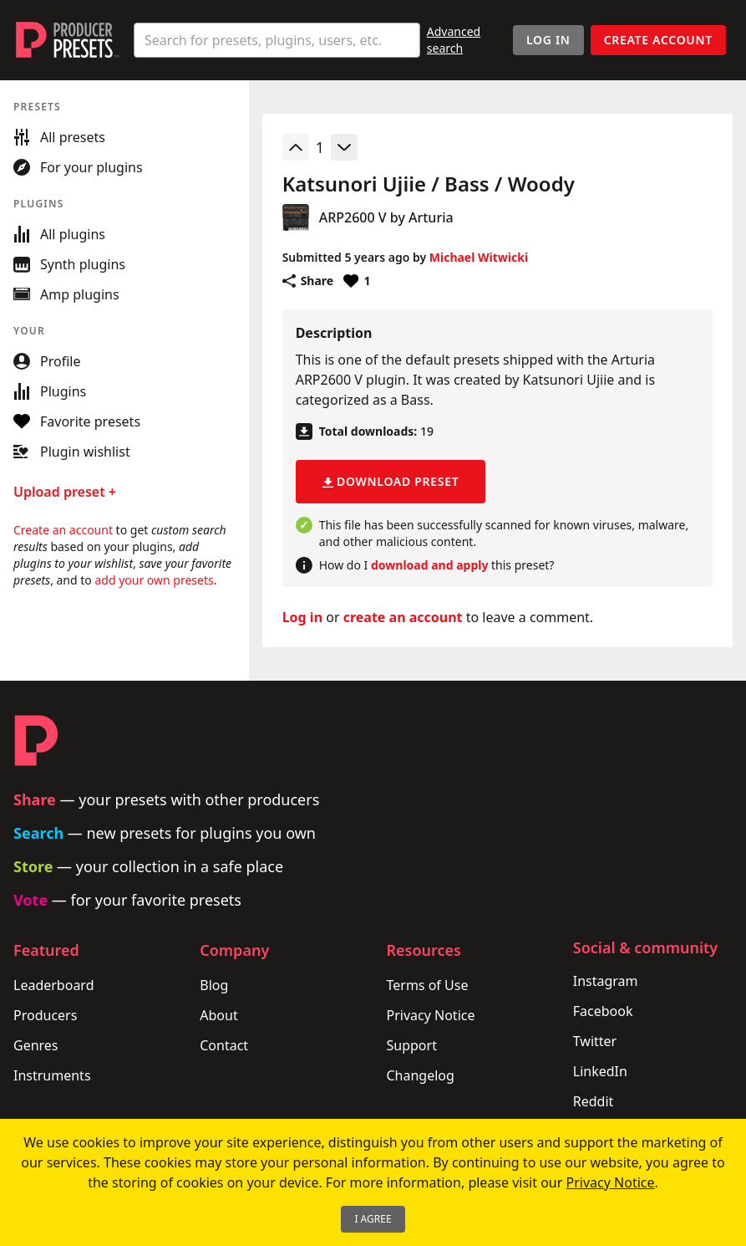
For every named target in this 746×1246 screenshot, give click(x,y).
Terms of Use (428, 985)
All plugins (59, 234)
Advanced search (453, 39)
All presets (59, 137)
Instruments (52, 1075)
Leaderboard (53, 985)
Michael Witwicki (478, 257)
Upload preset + (64, 492)
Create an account (63, 530)
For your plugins (78, 167)
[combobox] (277, 40)
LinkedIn (600, 1071)
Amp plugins (66, 294)
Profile (46, 361)
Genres (35, 1045)
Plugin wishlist (71, 451)
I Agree (372, 1219)
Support (412, 1045)
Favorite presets (76, 421)
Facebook (603, 1011)
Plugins (49, 391)
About (218, 1015)
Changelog (420, 1075)
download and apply (429, 565)
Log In (548, 40)
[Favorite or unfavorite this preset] (356, 281)
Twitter (595, 1041)
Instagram (605, 981)
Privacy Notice (431, 1015)
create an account (403, 617)
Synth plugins (69, 264)
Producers (45, 1015)
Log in (302, 617)
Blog (214, 985)
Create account (658, 40)
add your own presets (153, 580)
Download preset (390, 481)
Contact (224, 1045)
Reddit (593, 1101)
